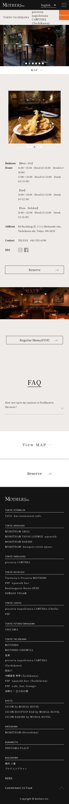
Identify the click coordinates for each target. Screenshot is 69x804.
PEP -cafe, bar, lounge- (21, 686)
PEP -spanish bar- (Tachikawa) (26, 680)
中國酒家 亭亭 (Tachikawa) (21, 675)
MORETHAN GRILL (17, 531)
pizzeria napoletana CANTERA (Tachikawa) (26, 663)
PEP (7, 614)
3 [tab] (33, 63)
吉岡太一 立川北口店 (16, 691)
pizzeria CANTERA (17, 562)
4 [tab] (36, 63)
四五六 (9, 670)
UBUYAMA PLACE (17, 748)
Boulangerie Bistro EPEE (22, 588)
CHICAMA (11, 629)
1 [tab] (26, 63)
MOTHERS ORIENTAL (19, 650)
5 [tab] (39, 63)
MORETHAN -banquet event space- (29, 546)
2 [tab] (29, 63)
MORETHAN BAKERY (19, 541)
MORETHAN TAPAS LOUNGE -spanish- (31, 536)
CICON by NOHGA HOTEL (22, 706)
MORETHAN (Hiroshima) (22, 732)
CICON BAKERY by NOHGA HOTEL (28, 716)
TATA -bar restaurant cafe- (23, 516)
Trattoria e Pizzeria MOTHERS (26, 578)
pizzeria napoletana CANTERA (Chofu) (32, 608)
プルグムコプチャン (16, 768)
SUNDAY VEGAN (16, 593)
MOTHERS (12, 645)
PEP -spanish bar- (17, 583)
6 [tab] (43, 63)
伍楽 (7, 655)
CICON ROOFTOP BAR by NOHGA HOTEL (32, 711)
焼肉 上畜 (10, 763)
